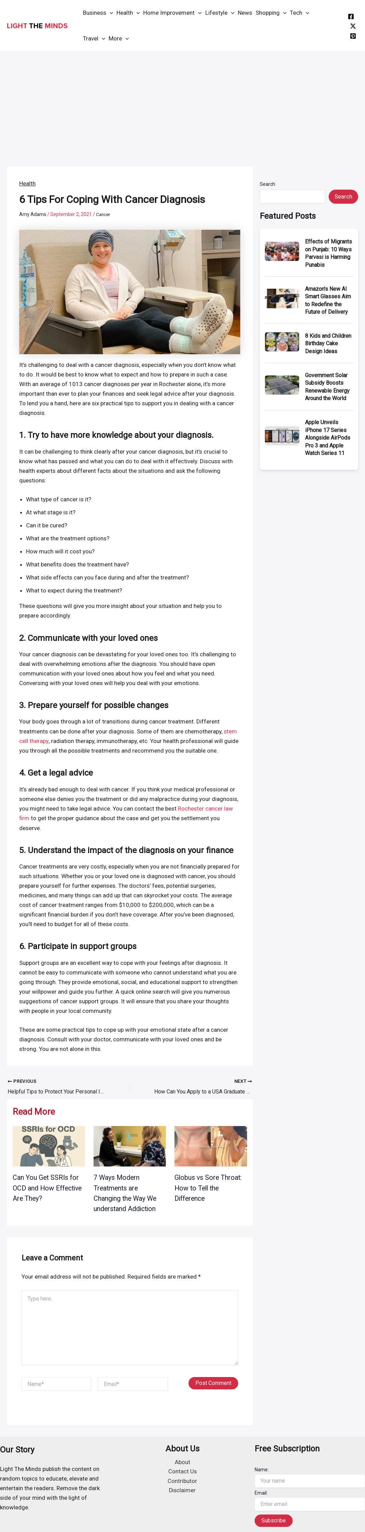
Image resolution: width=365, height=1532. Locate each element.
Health (128, 13)
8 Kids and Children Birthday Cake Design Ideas (328, 344)
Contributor (182, 1480)
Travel (94, 38)
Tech (299, 13)
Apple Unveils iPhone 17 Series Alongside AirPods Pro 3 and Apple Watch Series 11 (327, 437)
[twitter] (353, 26)
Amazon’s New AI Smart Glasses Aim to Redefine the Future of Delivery (328, 300)
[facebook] (351, 16)
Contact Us (182, 1470)
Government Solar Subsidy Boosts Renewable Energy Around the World (327, 387)
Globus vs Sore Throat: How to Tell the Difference (208, 1186)
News (245, 12)
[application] (109, 13)
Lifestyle (219, 13)
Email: (261, 1491)
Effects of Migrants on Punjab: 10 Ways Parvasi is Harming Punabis (328, 253)
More (119, 38)
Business (98, 13)
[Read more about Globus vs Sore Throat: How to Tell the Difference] (210, 1144)
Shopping (271, 13)
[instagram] (353, 36)
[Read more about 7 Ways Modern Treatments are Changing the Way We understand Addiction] (130, 1144)
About (182, 1461)
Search (267, 184)
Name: (262, 1468)
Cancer (103, 214)
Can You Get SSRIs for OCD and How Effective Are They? (48, 1186)
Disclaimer (182, 1489)
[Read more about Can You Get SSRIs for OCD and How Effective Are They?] (49, 1144)
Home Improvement (172, 13)
